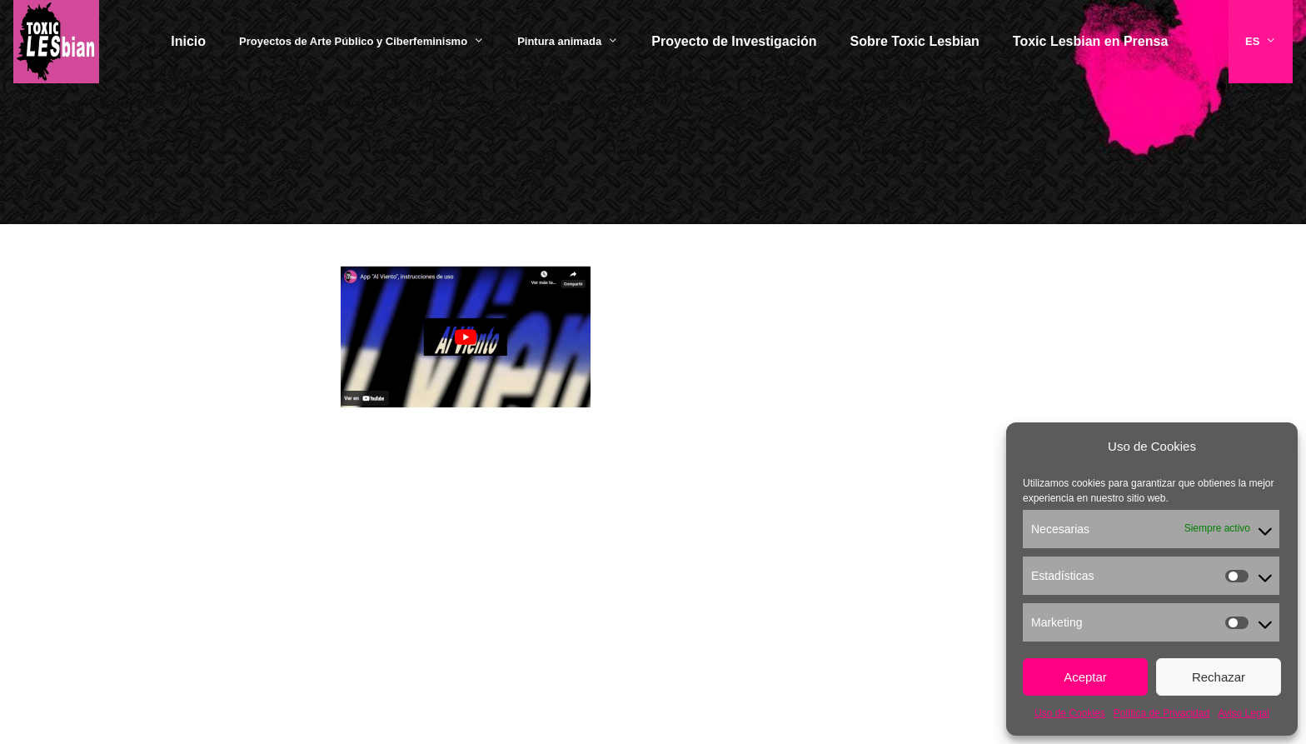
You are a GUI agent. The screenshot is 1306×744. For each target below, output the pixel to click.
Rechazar (1218, 677)
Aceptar (1085, 677)
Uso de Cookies (1069, 713)
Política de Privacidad (1161, 713)
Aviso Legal (1243, 713)
